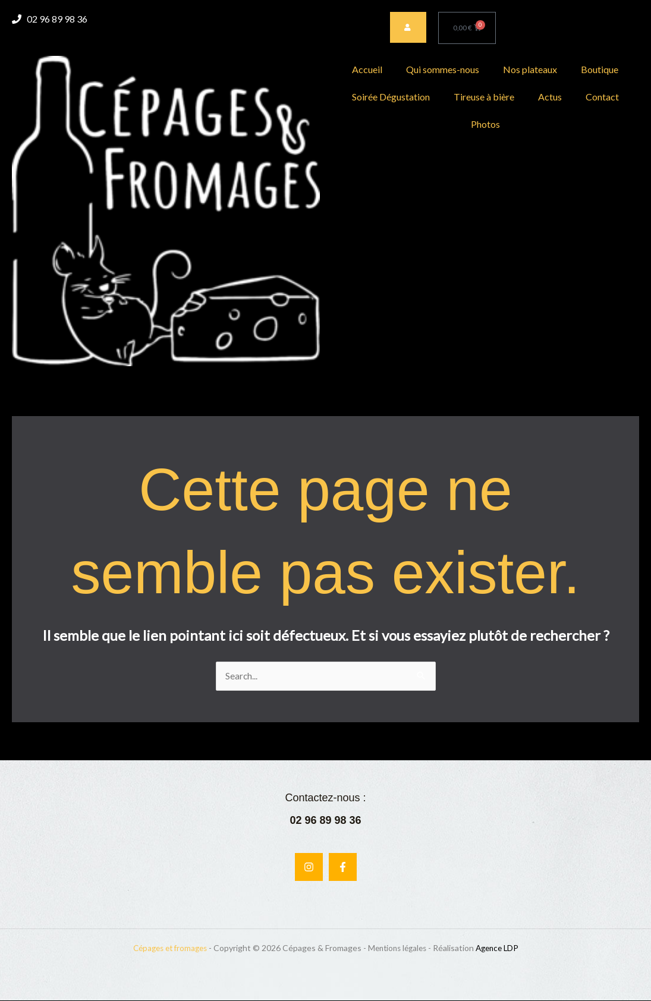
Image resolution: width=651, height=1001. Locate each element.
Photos (485, 124)
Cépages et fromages (165, 948)
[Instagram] (309, 868)
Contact (602, 96)
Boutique (599, 69)
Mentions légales (398, 948)
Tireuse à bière (484, 96)
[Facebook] (343, 868)
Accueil (367, 69)
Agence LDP (503, 948)
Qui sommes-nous (442, 69)
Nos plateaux (530, 69)
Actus (550, 96)
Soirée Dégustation (391, 96)
